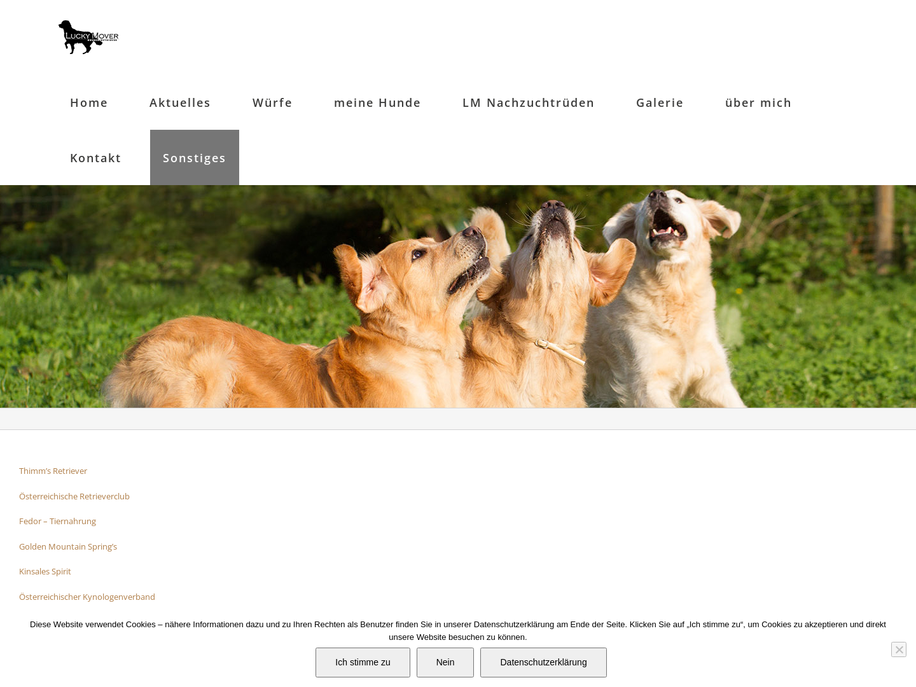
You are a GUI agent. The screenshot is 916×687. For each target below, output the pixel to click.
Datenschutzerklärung (543, 662)
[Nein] (898, 649)
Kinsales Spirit (45, 571)
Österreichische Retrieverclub (74, 496)
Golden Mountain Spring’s (68, 546)
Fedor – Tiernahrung (57, 521)
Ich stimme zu (362, 662)
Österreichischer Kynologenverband (87, 596)
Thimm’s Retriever (53, 470)
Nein (445, 662)
